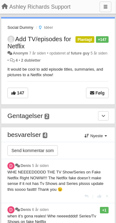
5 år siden (40, 166)
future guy (80, 53)
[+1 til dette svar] (99, 196)
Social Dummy (20, 27)
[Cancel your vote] (107, 196)
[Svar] (86, 196)
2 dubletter (31, 60)
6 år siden (40, 210)
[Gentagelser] (103, 115)
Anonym (20, 53)
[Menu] (105, 7)
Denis (25, 166)
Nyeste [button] (95, 135)
